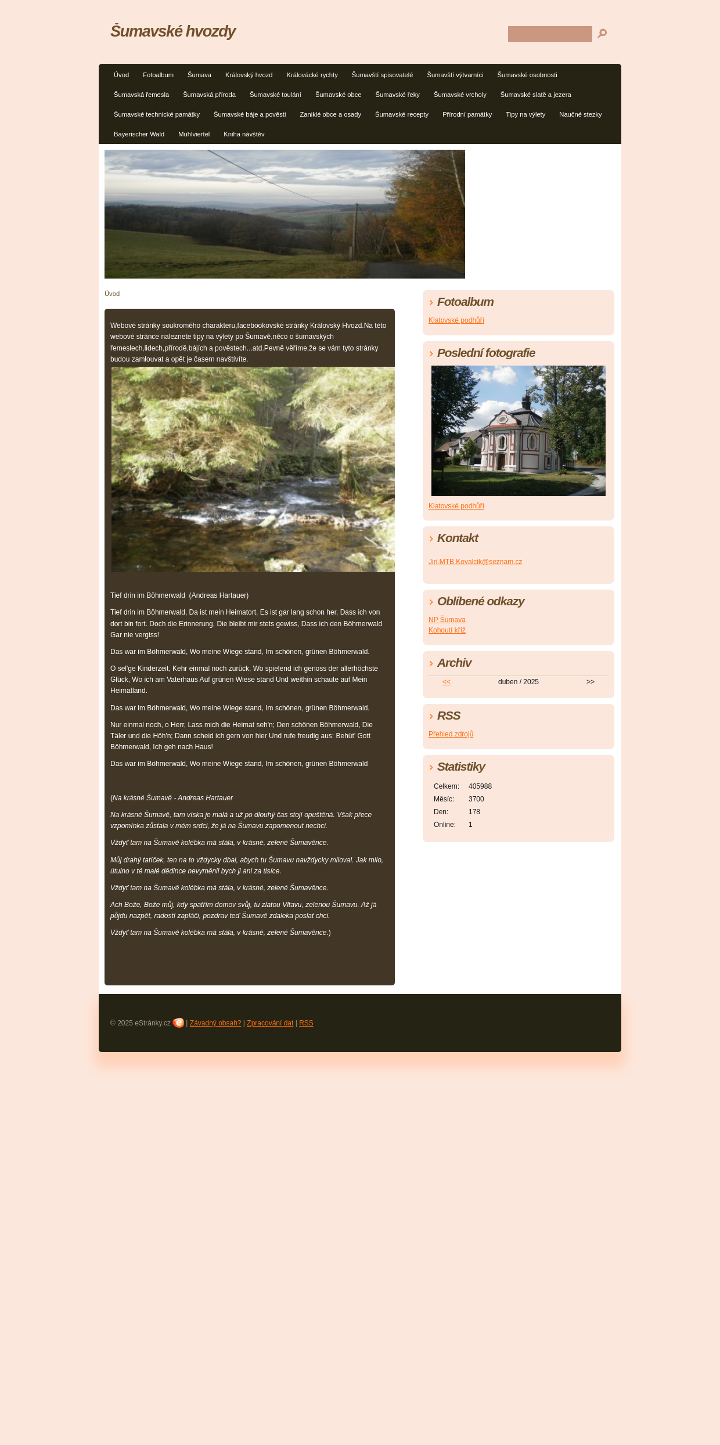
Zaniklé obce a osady (330, 114)
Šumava (199, 74)
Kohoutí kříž (447, 630)
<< (446, 682)
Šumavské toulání (275, 94)
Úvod (121, 74)
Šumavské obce (338, 94)
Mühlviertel (194, 134)
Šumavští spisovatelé (382, 74)
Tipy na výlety (525, 114)
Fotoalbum (158, 74)
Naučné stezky (580, 114)
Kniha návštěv (244, 134)
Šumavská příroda (209, 94)
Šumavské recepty (402, 114)
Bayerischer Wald (139, 134)
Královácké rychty (312, 74)
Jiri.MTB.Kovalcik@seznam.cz (476, 562)
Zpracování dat (270, 1023)
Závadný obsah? (216, 1023)
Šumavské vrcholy (460, 94)
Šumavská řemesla (141, 94)
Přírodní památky (467, 114)
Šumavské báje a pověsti (250, 114)
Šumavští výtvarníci (455, 74)
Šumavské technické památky (157, 114)
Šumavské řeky (397, 94)
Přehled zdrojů (451, 734)
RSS (306, 1023)
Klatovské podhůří (456, 320)
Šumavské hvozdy (172, 31)
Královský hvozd (248, 74)
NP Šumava (447, 620)
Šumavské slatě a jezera (536, 94)
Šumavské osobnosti (527, 74)
